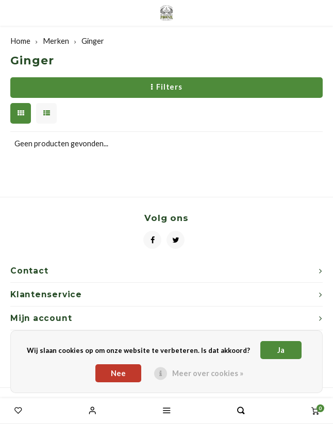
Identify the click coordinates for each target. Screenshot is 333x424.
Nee (118, 373)
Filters (166, 86)
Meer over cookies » (207, 373)
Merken (56, 41)
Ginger (92, 41)
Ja (281, 350)
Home (20, 41)
